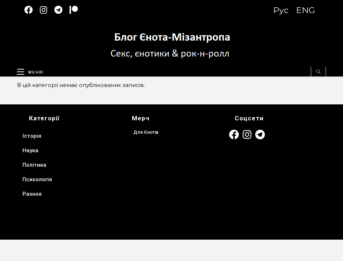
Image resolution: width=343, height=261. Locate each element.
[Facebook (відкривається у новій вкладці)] (32, 10)
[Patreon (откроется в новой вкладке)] (77, 10)
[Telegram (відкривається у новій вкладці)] (62, 10)
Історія (31, 136)
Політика (34, 165)
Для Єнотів (146, 132)
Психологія (37, 179)
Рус (281, 10)
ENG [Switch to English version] (305, 10)
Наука (30, 150)
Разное (32, 194)
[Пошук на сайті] (318, 72)
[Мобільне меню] (28, 71)
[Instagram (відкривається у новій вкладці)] (47, 10)
